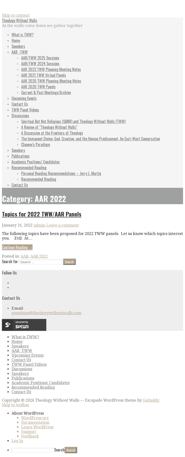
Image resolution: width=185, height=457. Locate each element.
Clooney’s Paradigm (35, 144)
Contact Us (20, 104)
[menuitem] (97, 413)
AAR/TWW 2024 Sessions (40, 63)
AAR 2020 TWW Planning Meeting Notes (51, 81)
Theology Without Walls (19, 20)
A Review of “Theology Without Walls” (49, 127)
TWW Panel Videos (25, 110)
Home (16, 40)
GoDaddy (151, 400)
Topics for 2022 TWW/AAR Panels (41, 213)
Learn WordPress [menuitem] (37, 427)
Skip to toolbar (15, 405)
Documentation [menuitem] (35, 422)
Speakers (18, 46)
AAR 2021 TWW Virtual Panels (43, 75)
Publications (21, 156)
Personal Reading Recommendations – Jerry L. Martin (61, 173)
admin (39, 225)
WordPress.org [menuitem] (35, 418)
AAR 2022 (39, 256)
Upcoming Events (24, 98)
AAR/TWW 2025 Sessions (40, 58)
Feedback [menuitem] (30, 436)
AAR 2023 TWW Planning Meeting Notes (51, 69)
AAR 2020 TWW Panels (38, 87)
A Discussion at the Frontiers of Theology (52, 133)
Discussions (20, 115)
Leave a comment (62, 225)
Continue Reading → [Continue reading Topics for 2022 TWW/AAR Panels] (17, 247)
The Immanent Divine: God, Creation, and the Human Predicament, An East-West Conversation (90, 139)
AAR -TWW (20, 52)
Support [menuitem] (28, 431)
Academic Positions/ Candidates (36, 162)
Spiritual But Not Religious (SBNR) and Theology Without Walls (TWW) (73, 121)
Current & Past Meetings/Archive (46, 92)
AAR (24, 256)
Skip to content (16, 15)
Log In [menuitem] (17, 440)
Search (59, 450)
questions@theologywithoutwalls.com (46, 313)
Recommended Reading (29, 167)
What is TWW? (23, 35)
